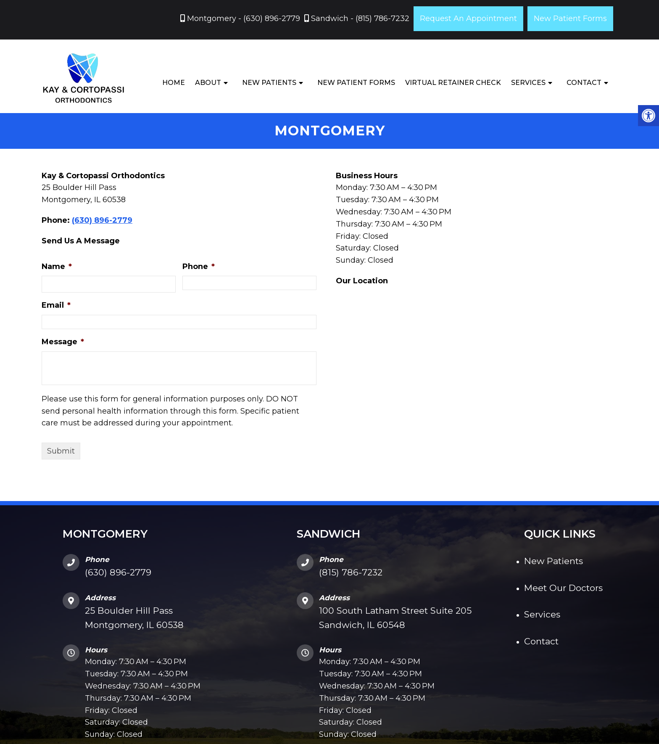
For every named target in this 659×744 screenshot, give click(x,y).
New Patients (269, 83)
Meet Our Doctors (563, 588)
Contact (584, 83)
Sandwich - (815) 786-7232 (359, 18)
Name (57, 267)
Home (173, 83)
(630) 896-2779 (102, 221)
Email (56, 306)
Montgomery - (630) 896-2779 (242, 18)
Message (63, 342)
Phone (198, 267)
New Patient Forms (570, 18)
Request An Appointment (468, 18)
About (208, 83)
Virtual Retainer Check (453, 83)
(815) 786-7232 (350, 573)
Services (528, 83)
